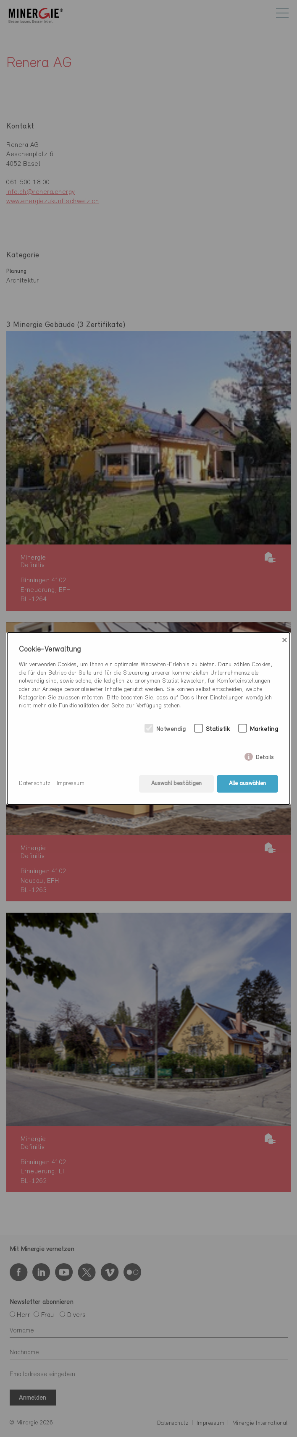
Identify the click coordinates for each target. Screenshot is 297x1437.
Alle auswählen (247, 783)
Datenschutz (35, 783)
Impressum (71, 783)
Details (265, 755)
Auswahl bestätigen (176, 783)
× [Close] (284, 640)
